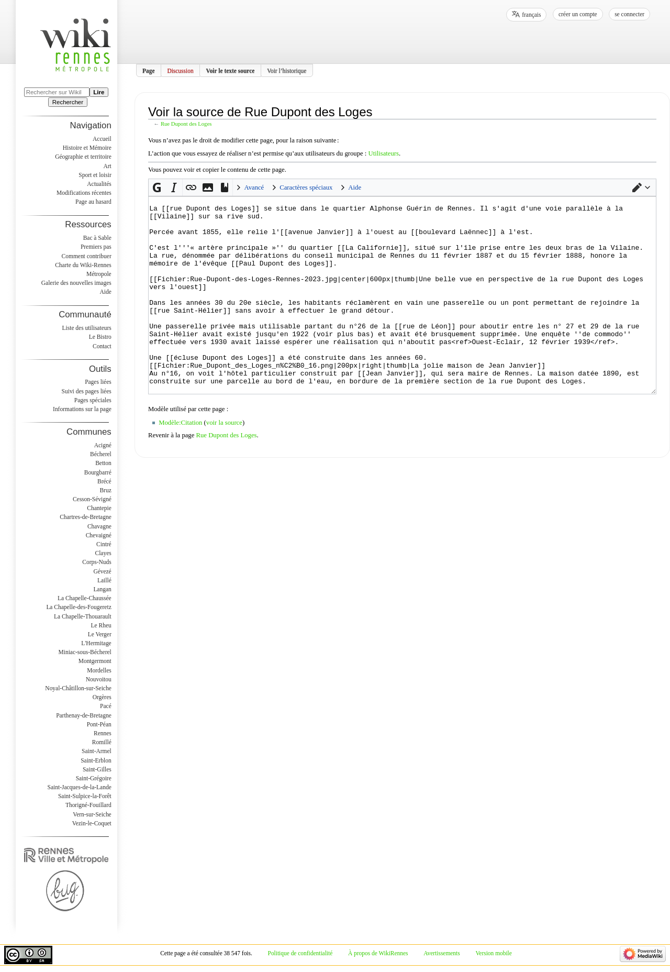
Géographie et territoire (83, 156)
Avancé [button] (254, 187)
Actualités (99, 184)
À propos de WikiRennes (378, 953)
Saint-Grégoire (93, 778)
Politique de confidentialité (300, 953)
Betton (103, 463)
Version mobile (493, 953)
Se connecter (629, 14)
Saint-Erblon (96, 760)
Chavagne (99, 526)
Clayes (103, 553)
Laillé (104, 580)
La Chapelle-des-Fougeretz (78, 607)
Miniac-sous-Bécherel (85, 652)
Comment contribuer (86, 256)
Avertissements (441, 953)
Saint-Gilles (97, 769)
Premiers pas (96, 247)
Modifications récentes (84, 193)
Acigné (102, 445)
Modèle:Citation (180, 462)
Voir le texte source (230, 70)
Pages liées (98, 382)
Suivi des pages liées (86, 391)
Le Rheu (101, 625)
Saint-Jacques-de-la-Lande (79, 787)
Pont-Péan (99, 724)
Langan (102, 589)
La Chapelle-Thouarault (82, 616)
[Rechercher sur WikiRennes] (57, 92)
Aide (105, 292)
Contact (102, 346)
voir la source (224, 462)
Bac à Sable (97, 238)
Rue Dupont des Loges (186, 124)
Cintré (103, 544)
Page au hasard (93, 201)
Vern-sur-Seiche (92, 814)
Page (148, 70)
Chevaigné (98, 535)
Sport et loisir (95, 175)
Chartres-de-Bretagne (85, 517)
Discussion (180, 70)
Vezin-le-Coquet (91, 823)
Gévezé (102, 571)
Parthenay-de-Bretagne (83, 715)
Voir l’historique (286, 70)
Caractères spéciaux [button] (306, 187)
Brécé (104, 481)
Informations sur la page (82, 409)
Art (107, 166)
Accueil (102, 139)
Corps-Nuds (96, 562)
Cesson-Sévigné (92, 499)
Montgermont (95, 661)
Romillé (101, 742)
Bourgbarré (97, 472)
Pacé (105, 706)
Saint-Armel (96, 751)
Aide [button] (354, 187)
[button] (641, 187)
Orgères (102, 697)
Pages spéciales (92, 400)
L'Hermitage (96, 643)
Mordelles (99, 670)
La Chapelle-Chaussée (84, 598)
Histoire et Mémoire (87, 148)
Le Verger (99, 634)
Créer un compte (578, 14)
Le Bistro (100, 337)
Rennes (102, 733)
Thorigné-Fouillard (88, 805)
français (531, 15)
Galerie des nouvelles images (76, 283)
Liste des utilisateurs (86, 328)
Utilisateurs (383, 153)
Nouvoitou (98, 679)
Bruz (105, 490)
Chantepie (99, 508)
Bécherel (100, 454)
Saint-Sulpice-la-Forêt (84, 796)
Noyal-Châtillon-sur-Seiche (78, 688)
